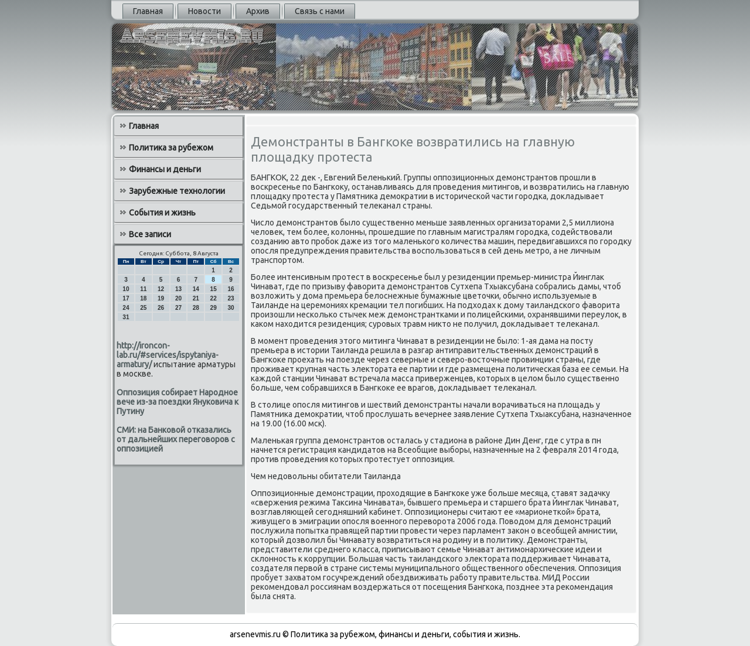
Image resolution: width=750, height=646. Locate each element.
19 (161, 298)
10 (125, 289)
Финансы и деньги (165, 169)
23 (230, 298)
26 (161, 308)
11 (143, 289)
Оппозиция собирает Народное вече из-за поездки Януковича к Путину (177, 402)
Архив (258, 11)
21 (196, 298)
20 (178, 298)
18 (143, 298)
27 (178, 308)
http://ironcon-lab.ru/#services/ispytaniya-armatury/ (168, 355)
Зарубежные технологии (177, 191)
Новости (204, 11)
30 (230, 308)
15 (213, 289)
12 (161, 289)
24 (125, 308)
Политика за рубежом (171, 147)
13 (178, 289)
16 (230, 289)
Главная (148, 11)
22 (213, 298)
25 (143, 308)
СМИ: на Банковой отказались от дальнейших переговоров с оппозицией (176, 439)
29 (213, 308)
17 (125, 298)
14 (196, 289)
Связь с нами (320, 11)
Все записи (150, 234)
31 (125, 317)
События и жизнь (162, 212)
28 (196, 308)
